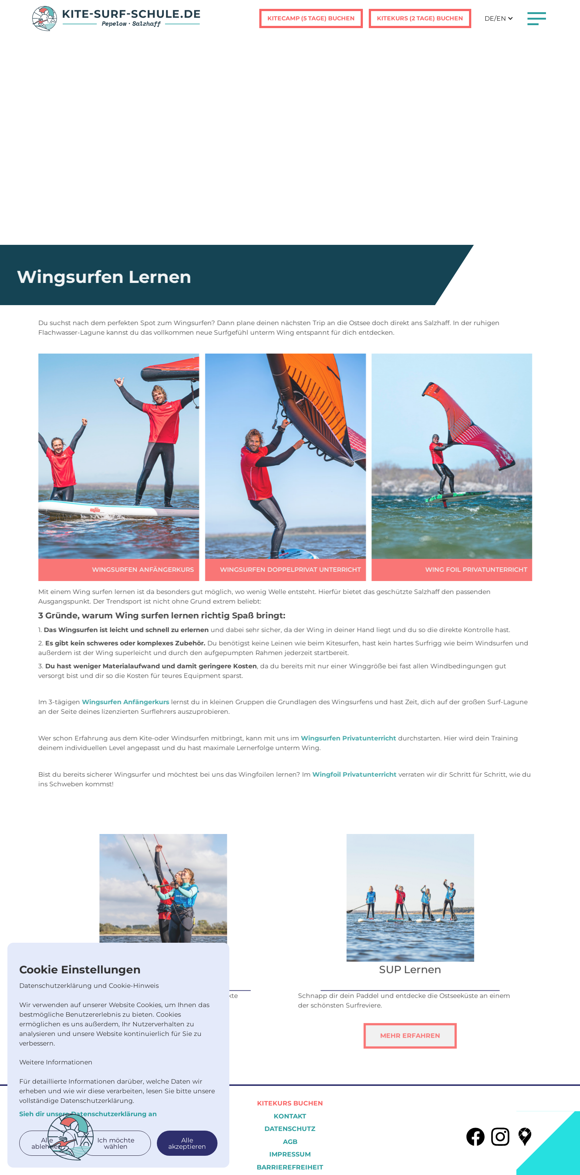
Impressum (290, 1154)
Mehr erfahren (398, 1047)
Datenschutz (290, 1128)
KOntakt (290, 1116)
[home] (116, 18)
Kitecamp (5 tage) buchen (311, 18)
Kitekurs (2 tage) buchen (420, 18)
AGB (290, 1141)
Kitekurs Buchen (290, 1103)
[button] (499, 18)
